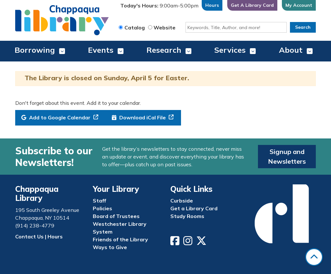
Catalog (134, 27)
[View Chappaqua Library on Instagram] (188, 242)
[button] (159, 7)
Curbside (181, 200)
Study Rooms (187, 216)
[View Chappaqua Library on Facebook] (175, 242)
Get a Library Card (194, 208)
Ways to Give (110, 247)
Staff (99, 200)
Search (303, 27)
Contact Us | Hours (39, 236)
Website (165, 27)
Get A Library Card (252, 5)
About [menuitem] (291, 50)
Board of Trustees (116, 216)
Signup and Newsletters (287, 156)
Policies (102, 208)
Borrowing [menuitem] (35, 50)
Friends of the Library (120, 239)
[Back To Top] (314, 257)
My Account (298, 5)
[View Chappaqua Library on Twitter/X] (202, 242)
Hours (212, 5)
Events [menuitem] (100, 50)
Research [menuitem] (163, 50)
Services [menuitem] (230, 50)
